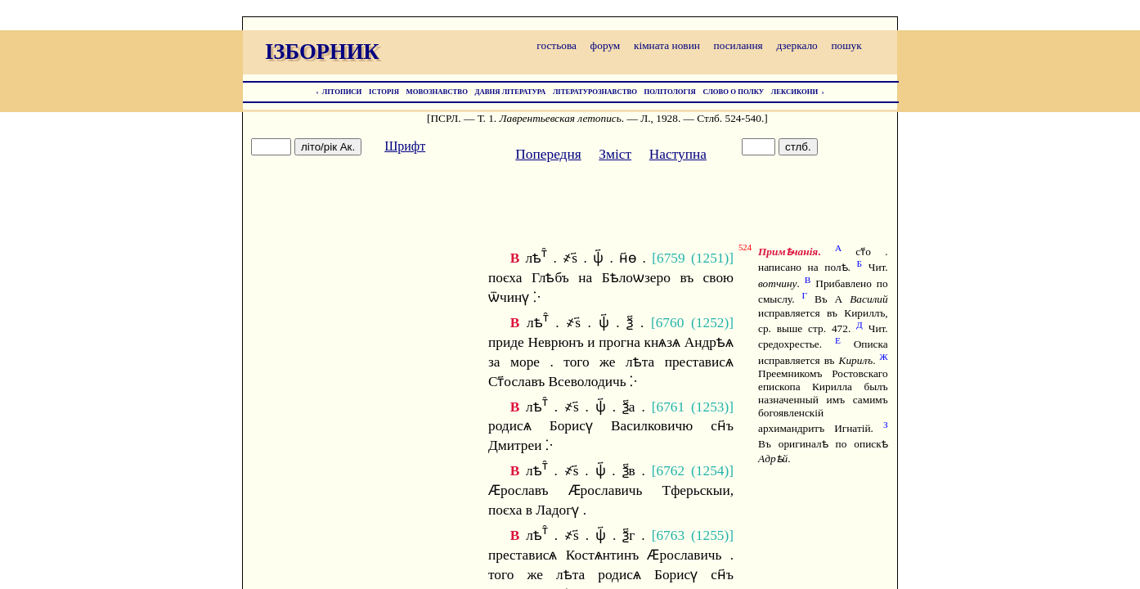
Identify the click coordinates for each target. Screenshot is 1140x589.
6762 (671, 471)
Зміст (615, 154)
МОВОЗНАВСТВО (437, 92)
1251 (710, 258)
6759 (671, 258)
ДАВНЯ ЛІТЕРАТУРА (510, 92)
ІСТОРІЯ (384, 92)
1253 (710, 406)
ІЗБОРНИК (322, 51)
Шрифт (404, 146)
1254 (710, 471)
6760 (670, 322)
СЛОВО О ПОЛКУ (733, 92)
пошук (846, 45)
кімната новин (667, 45)
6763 (670, 535)
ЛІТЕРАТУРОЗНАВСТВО (595, 92)
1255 (710, 535)
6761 (670, 406)
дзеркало (796, 45)
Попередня (548, 154)
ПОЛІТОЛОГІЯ (670, 92)
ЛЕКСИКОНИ (795, 92)
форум (605, 45)
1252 (710, 322)
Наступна (678, 154)
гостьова (556, 45)
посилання (738, 45)
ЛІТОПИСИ (342, 92)
